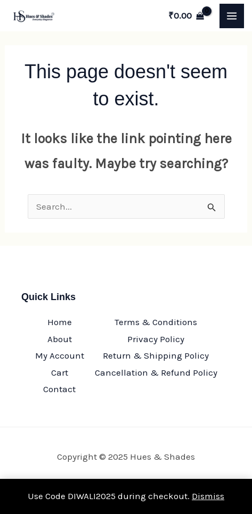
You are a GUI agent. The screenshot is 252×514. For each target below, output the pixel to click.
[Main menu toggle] (232, 16)
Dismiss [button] (208, 496)
